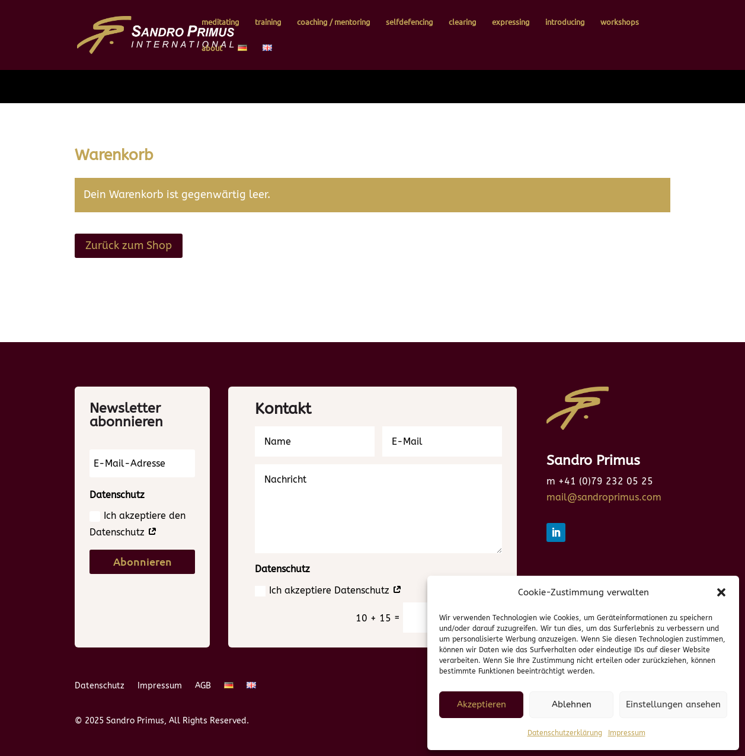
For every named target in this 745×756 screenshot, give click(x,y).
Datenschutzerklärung (564, 733)
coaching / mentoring (333, 22)
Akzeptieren (481, 704)
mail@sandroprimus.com (603, 497)
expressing (511, 22)
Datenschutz (99, 686)
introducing (565, 22)
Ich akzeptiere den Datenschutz (137, 523)
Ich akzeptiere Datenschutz (328, 590)
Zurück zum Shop (128, 245)
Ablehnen (571, 704)
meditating (220, 22)
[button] (721, 592)
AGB (203, 686)
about (212, 48)
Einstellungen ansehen (673, 704)
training (268, 22)
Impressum (626, 733)
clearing (463, 22)
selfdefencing (409, 22)
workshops (619, 22)
